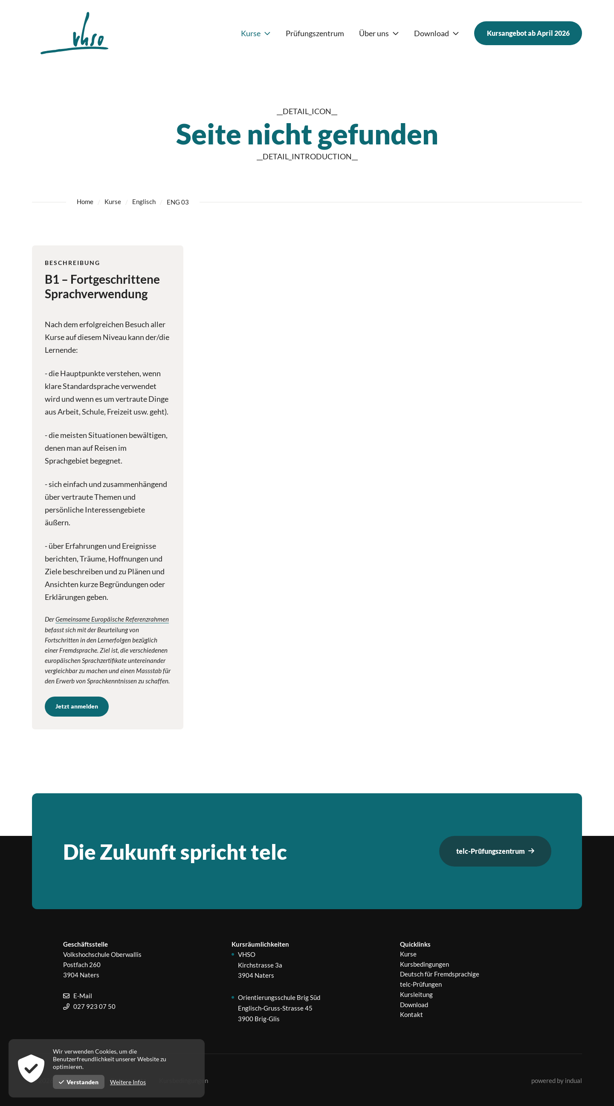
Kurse (112, 202)
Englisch (144, 202)
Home (85, 202)
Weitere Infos (128, 1082)
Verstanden (78, 1082)
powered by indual (556, 1079)
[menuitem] (254, 33)
